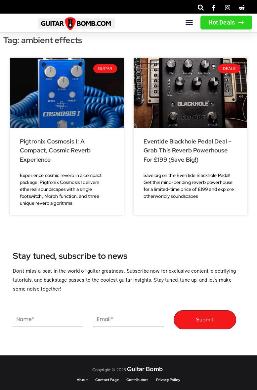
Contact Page (107, 379)
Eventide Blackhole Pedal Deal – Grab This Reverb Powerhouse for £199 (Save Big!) (188, 150)
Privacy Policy (168, 379)
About (82, 379)
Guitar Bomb (145, 369)
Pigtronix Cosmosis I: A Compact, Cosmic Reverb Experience (55, 150)
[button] (201, 7)
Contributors (137, 379)
